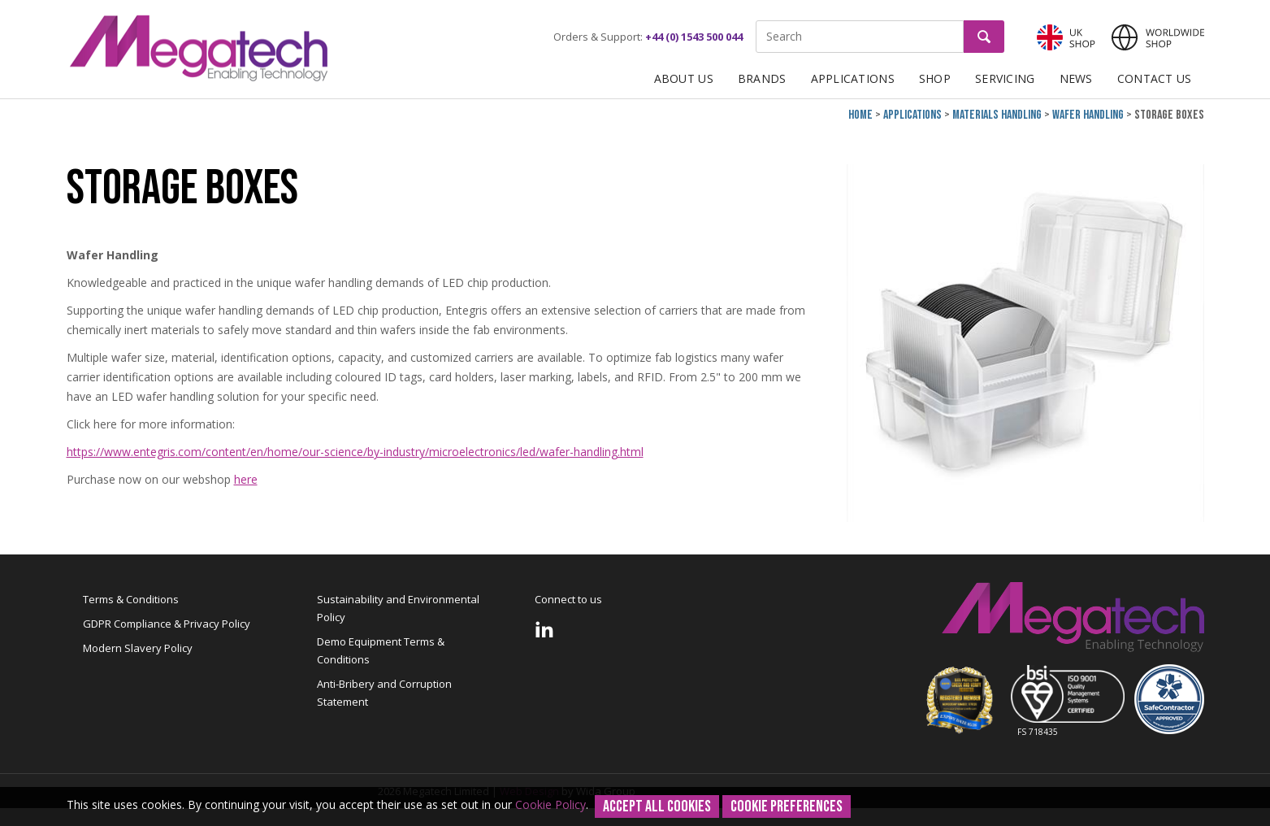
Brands (762, 78)
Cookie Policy (550, 804)
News (1076, 78)
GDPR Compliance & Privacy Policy (166, 623)
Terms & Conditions (131, 599)
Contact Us (1154, 78)
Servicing (1005, 78)
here (246, 479)
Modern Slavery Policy (138, 648)
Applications (853, 78)
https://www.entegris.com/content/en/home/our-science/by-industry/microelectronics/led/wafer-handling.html (355, 451)
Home (860, 115)
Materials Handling (997, 115)
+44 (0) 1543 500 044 (694, 36)
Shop (935, 78)
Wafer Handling (1088, 115)
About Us (683, 78)
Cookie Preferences (786, 806)
